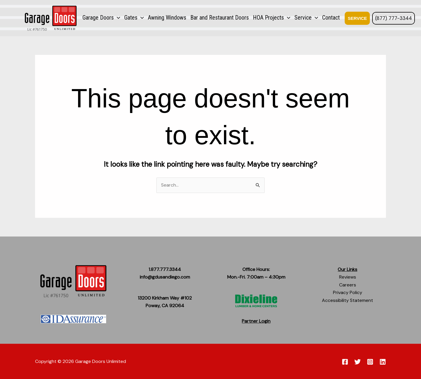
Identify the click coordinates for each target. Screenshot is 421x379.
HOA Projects (271, 17)
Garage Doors (101, 17)
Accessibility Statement (347, 300)
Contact (331, 17)
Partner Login (256, 321)
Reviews (347, 277)
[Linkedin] (382, 362)
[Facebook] (345, 362)
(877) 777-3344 (393, 18)
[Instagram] (370, 362)
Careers (347, 285)
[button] (355, 18)
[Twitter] (357, 362)
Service (306, 17)
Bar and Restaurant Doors (219, 17)
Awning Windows (167, 17)
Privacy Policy (347, 292)
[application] (117, 17)
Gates (134, 17)
